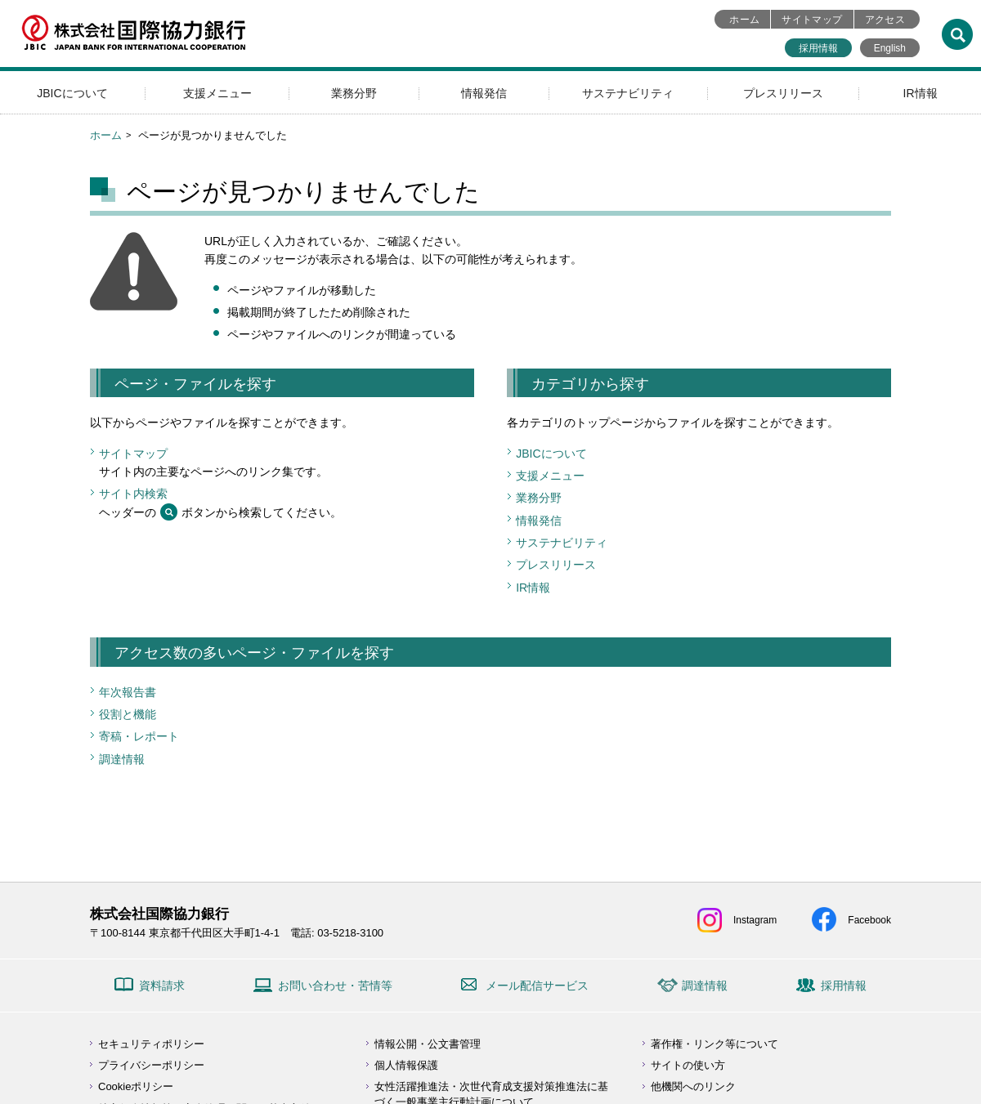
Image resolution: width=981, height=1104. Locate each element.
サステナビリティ (628, 93)
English (890, 48)
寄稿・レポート (139, 736)
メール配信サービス (537, 985)
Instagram (755, 920)
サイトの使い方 (688, 1065)
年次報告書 (127, 692)
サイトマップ (812, 19)
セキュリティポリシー (151, 1044)
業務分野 (354, 93)
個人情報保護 (406, 1065)
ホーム (744, 19)
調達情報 (122, 759)
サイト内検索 (133, 493)
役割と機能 (127, 714)
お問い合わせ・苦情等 (335, 985)
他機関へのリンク (693, 1086)
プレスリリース (783, 93)
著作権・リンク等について (714, 1044)
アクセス (885, 19)
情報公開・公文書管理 (427, 1044)
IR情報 (920, 93)
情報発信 (484, 93)
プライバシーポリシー (151, 1065)
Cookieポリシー (135, 1086)
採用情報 (818, 48)
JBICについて (72, 93)
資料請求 (162, 985)
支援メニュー (217, 93)
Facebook (869, 920)
